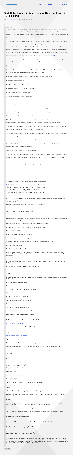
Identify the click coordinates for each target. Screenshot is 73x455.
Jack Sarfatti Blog (14, 19)
